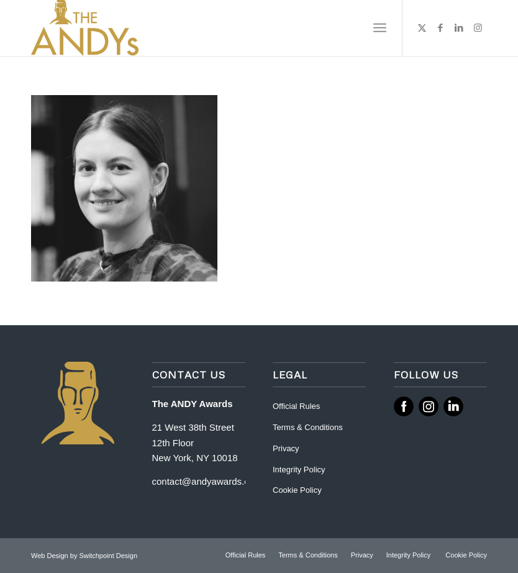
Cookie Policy (297, 490)
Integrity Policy (300, 469)
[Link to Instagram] (477, 28)
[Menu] (379, 28)
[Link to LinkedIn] (459, 28)
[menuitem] (379, 28)
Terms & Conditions (308, 427)
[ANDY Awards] (85, 28)
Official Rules (296, 406)
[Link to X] (421, 28)
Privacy (286, 448)
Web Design (50, 555)
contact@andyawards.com (207, 481)
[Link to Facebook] (440, 28)
